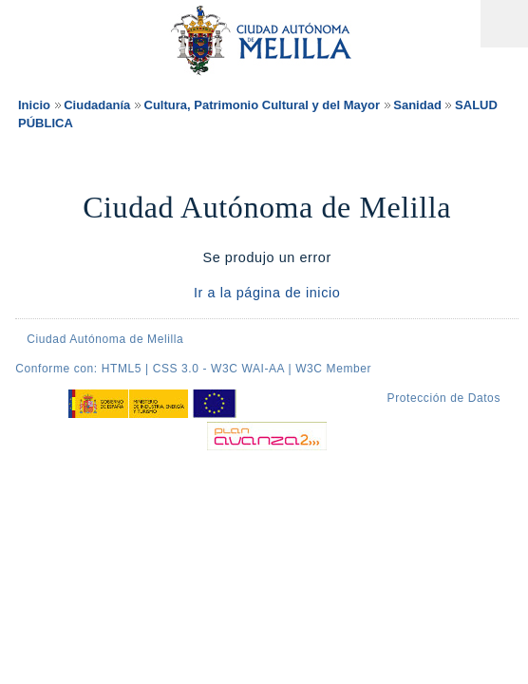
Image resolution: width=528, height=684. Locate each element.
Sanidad (417, 105)
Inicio (34, 105)
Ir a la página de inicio (267, 292)
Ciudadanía (97, 105)
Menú (504, 24)
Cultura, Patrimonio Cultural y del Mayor (262, 105)
